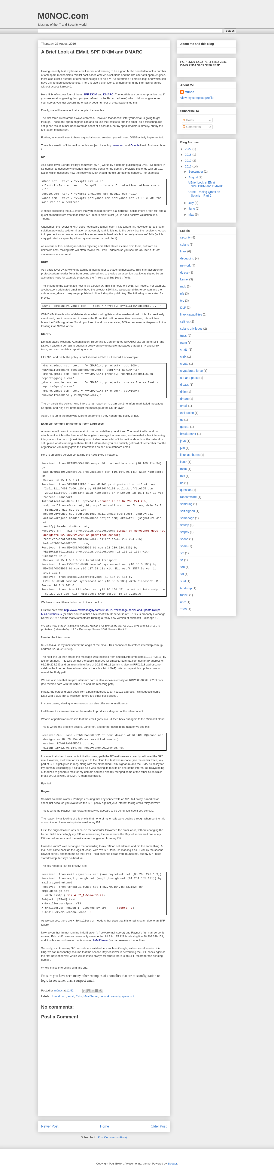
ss (181, 560)
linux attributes (190, 454)
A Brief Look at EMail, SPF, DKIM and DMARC (205, 184)
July (191, 202)
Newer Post (49, 1126)
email (71, 996)
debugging (187, 258)
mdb (183, 286)
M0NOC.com (63, 16)
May (191, 214)
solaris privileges (191, 328)
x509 (183, 609)
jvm (182, 448)
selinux (185, 321)
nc (181, 483)
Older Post (159, 1126)
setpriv (184, 532)
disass (184, 384)
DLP (183, 307)
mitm (183, 469)
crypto (184, 363)
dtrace (184, 272)
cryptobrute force (191, 370)
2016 (188, 166)
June (192, 208)
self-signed (187, 511)
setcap (184, 525)
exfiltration (187, 413)
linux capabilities (191, 314)
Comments (192, 127)
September (196, 171)
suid (183, 581)
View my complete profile (196, 97)
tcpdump (186, 588)
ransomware (188, 497)
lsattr (183, 462)
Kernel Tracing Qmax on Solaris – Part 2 (204, 193)
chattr (184, 349)
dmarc (62, 996)
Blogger (172, 1163)
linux (183, 251)
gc (181, 419)
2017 (188, 160)
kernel (184, 279)
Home (104, 1126)
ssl (182, 574)
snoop (184, 539)
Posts (188, 120)
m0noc (189, 92)
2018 (188, 154)
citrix (183, 356)
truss (183, 335)
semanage (187, 518)
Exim (79, 996)
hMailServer (90, 996)
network (105, 996)
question (186, 490)
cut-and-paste (189, 377)
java (183, 441)
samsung (186, 504)
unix (183, 602)
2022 (188, 149)
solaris (184, 244)
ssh (182, 567)
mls (182, 476)
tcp (182, 300)
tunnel (184, 595)
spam (125, 996)
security (116, 996)
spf (132, 996)
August (193, 177)
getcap (184, 426)
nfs (182, 293)
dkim (54, 996)
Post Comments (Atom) (112, 1137)
